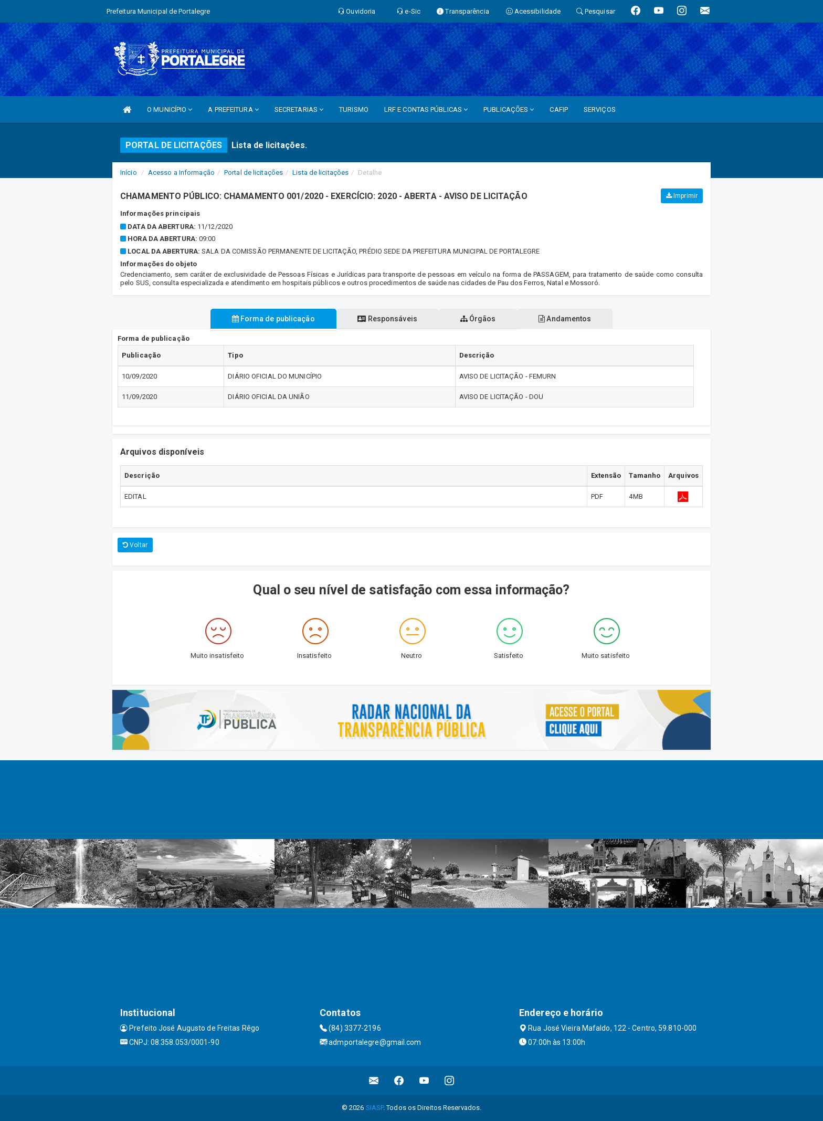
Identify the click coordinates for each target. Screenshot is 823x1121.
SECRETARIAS (299, 109)
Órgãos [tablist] (479, 319)
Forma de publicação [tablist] (271, 319)
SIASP (375, 1108)
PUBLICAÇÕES (508, 109)
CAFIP (559, 109)
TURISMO (353, 109)
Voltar (135, 545)
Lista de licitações (320, 172)
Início (128, 172)
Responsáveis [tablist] (386, 319)
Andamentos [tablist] (567, 319)
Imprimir (682, 196)
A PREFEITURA (233, 109)
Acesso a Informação (181, 172)
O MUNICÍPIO (169, 109)
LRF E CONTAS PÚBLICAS (426, 109)
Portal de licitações (253, 172)
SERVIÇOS (600, 109)
